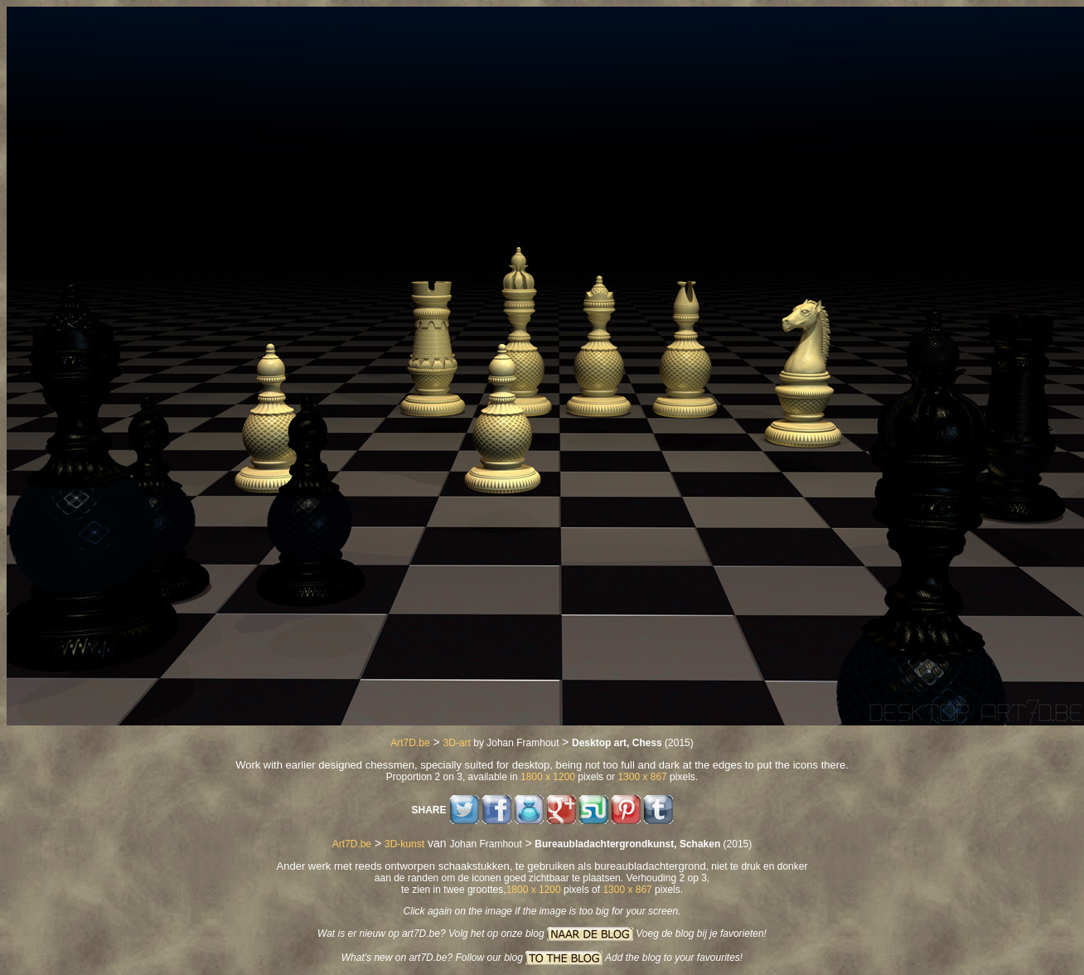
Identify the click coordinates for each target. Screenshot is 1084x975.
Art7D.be (409, 743)
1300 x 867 (641, 777)
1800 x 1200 (547, 777)
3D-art (457, 743)
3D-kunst (404, 844)
